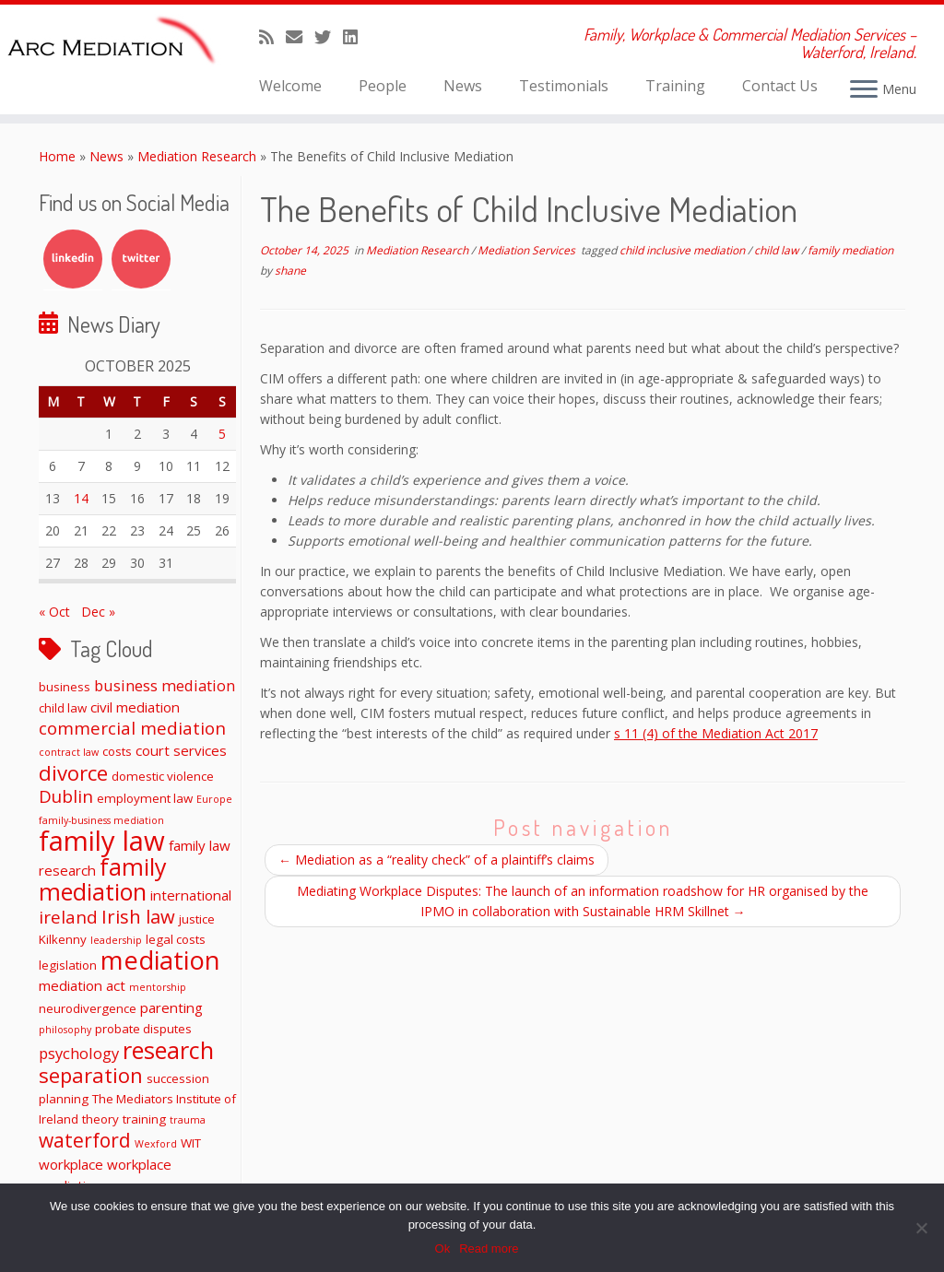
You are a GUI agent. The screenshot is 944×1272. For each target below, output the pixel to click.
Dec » (98, 611)
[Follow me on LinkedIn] (356, 37)
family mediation (850, 250)
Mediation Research (196, 156)
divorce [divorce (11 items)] (73, 772)
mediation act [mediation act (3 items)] (82, 985)
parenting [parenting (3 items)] (171, 1007)
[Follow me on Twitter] (328, 37)
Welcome (290, 86)
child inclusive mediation (684, 250)
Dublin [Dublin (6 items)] (66, 795)
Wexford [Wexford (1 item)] (156, 1143)
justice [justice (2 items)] (197, 919)
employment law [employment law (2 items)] (145, 798)
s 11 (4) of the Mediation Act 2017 (716, 733)
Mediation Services (528, 250)
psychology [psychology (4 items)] (79, 1053)
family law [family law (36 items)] (102, 840)
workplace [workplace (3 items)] (71, 1164)
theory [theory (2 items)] (100, 1119)
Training (675, 86)
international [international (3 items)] (190, 895)
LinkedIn (72, 259)
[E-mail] (300, 37)
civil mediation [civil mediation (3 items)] (135, 707)
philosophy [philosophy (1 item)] (65, 1029)
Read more (488, 1248)
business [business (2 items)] (64, 686)
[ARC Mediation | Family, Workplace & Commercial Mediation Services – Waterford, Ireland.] (110, 43)
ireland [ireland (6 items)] (68, 916)
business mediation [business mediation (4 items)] (164, 685)
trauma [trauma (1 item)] (188, 1119)
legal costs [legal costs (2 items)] (176, 939)
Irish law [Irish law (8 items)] (138, 916)
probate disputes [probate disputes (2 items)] (143, 1028)
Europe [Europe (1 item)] (214, 799)
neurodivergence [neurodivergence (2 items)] (87, 1008)
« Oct (54, 611)
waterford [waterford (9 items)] (85, 1140)
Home (57, 156)
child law (777, 250)
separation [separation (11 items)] (91, 1075)
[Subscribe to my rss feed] (272, 37)
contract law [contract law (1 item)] (69, 752)
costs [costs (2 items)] (117, 751)
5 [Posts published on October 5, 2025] (222, 433)
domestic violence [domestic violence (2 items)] (163, 776)
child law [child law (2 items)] (63, 708)
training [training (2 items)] (144, 1119)
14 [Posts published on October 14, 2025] (81, 498)
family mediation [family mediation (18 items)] (103, 879)
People (383, 86)
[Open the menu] (864, 90)
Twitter (141, 259)
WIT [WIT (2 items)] (191, 1143)
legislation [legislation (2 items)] (68, 965)
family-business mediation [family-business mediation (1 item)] (101, 820)
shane (290, 270)
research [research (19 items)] (168, 1050)
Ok (443, 1248)
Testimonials (563, 86)
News (462, 86)
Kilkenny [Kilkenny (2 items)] (63, 939)
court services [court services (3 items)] (181, 750)
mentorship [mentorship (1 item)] (157, 987)
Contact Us (780, 86)
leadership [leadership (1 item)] (116, 940)
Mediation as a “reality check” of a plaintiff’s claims (436, 859)
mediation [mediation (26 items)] (160, 960)
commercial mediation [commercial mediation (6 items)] (132, 727)
